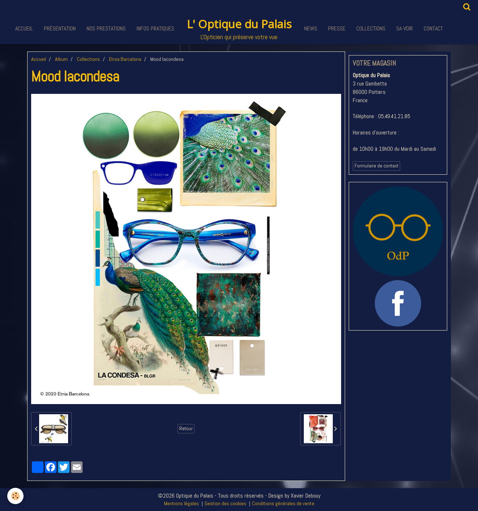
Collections (370, 28)
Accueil (24, 28)
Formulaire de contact (376, 166)
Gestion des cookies (225, 503)
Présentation (60, 28)
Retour (186, 428)
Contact (433, 28)
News (310, 28)
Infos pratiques (155, 28)
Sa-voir (404, 28)
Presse (336, 28)
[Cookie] (15, 496)
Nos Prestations (106, 28)
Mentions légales (181, 503)
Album (61, 59)
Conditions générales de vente (283, 503)
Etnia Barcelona (125, 59)
